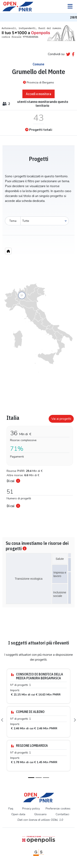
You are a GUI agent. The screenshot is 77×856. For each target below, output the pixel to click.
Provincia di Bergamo (38, 82)
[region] (38, 328)
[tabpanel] (38, 460)
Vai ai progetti (61, 419)
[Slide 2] (39, 777)
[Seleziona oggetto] (44, 220)
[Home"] (8, 251)
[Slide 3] (46, 777)
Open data (18, 814)
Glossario (40, 814)
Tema (12, 221)
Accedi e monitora (38, 94)
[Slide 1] (31, 777)
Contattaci (62, 814)
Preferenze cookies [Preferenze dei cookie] (58, 808)
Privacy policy (31, 808)
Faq (10, 808)
